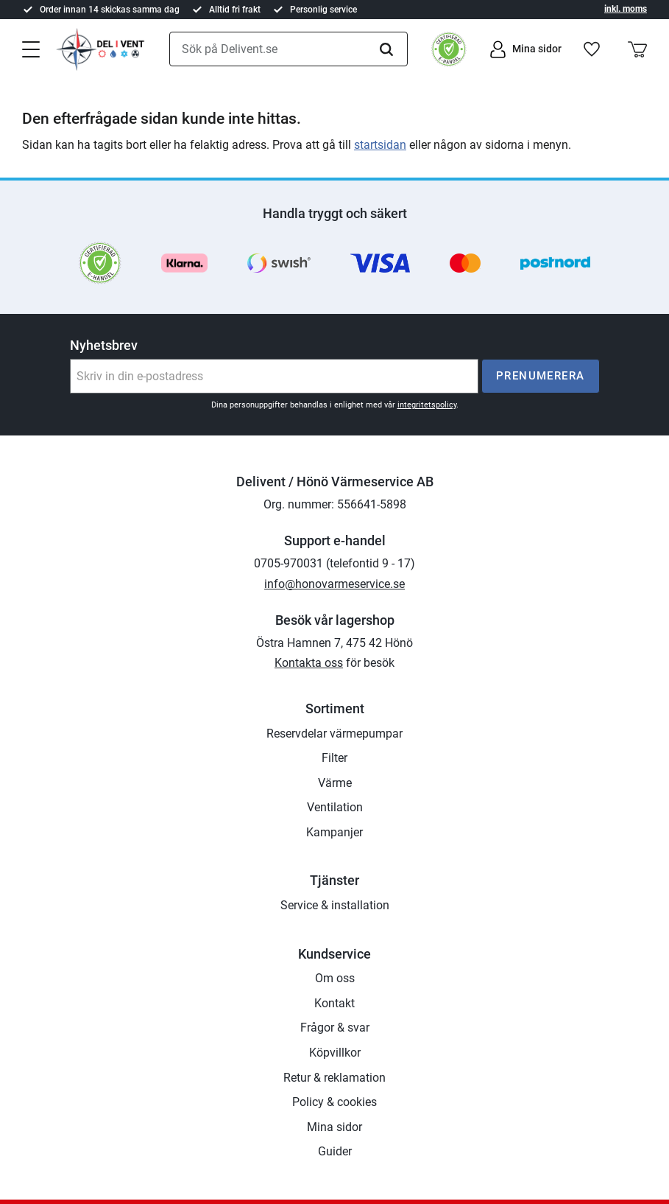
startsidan (380, 145)
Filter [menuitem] (334, 758)
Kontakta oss (309, 663)
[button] (31, 48)
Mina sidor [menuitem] (334, 1127)
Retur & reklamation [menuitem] (334, 1078)
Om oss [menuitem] (335, 978)
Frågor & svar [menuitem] (334, 1028)
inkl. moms (625, 9)
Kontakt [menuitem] (334, 1003)
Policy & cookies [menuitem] (334, 1102)
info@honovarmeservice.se (334, 584)
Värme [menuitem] (335, 783)
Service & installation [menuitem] (334, 905)
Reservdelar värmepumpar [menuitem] (334, 734)
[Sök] (386, 49)
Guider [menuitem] (335, 1151)
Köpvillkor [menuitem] (335, 1053)
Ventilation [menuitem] (335, 807)
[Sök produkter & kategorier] (288, 49)
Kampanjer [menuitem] (334, 832)
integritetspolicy (426, 405)
